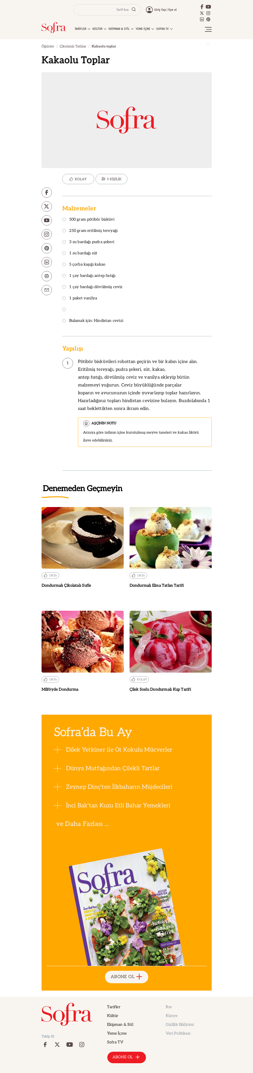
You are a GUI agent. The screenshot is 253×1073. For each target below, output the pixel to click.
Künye (172, 1016)
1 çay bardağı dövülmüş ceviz (92, 287)
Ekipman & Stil (120, 1024)
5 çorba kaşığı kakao (84, 265)
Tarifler (114, 1007)
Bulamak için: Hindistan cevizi (92, 321)
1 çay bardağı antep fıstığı (89, 276)
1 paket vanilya (79, 298)
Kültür (113, 1016)
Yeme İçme (117, 1033)
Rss (169, 1007)
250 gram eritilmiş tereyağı (90, 231)
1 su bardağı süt (80, 253)
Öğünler (48, 46)
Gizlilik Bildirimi (180, 1024)
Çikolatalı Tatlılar (73, 46)
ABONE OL (126, 977)
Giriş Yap (160, 9)
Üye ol (172, 9)
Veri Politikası (178, 1033)
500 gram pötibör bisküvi (88, 220)
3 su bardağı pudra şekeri (88, 242)
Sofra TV (115, 1042)
